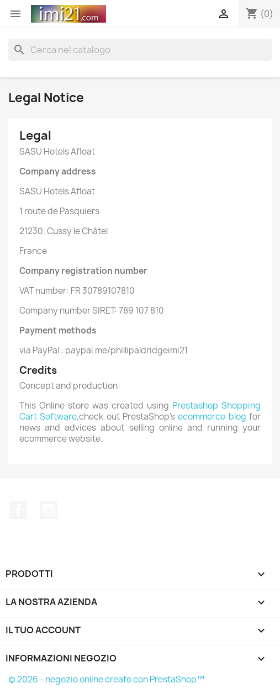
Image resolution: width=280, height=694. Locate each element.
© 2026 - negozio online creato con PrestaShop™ (106, 679)
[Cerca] (140, 50)
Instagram (48, 510)
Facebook (18, 510)
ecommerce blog (212, 416)
